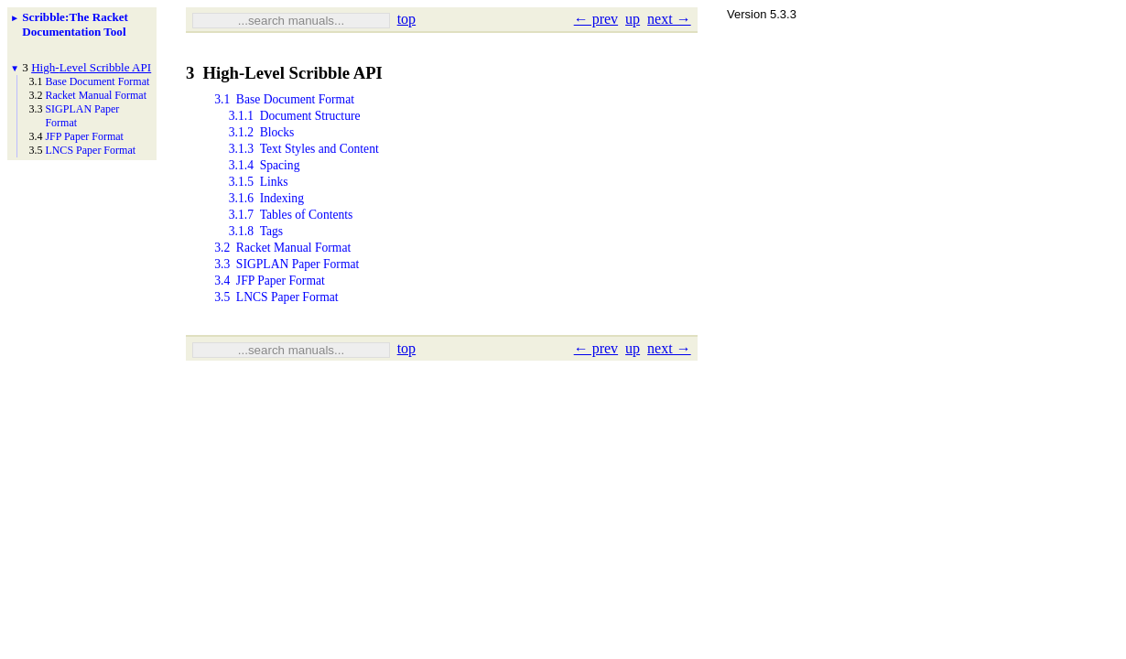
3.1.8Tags (256, 247)
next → (669, 19)
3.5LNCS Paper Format (276, 321)
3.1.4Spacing (264, 174)
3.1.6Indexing (266, 211)
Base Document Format (97, 81)
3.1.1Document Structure (295, 119)
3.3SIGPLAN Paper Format (286, 284)
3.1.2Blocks (262, 138)
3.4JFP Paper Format (269, 302)
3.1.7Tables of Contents (291, 229)
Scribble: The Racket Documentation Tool (75, 24)
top (406, 19)
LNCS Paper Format (90, 150)
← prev (596, 19)
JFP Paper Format (84, 136)
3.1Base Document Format (284, 101)
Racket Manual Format (95, 95)
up (632, 19)
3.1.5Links (258, 193)
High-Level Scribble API (91, 67)
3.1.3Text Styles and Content (304, 156)
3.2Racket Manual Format (282, 266)
